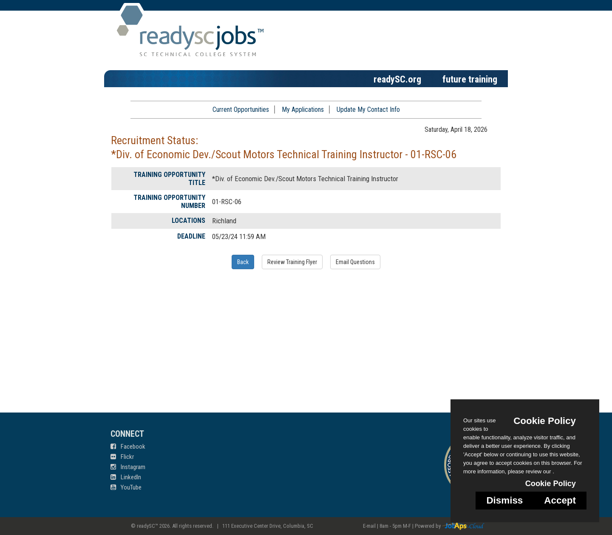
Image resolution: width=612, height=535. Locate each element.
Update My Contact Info (368, 109)
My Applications (303, 109)
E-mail (369, 526)
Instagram (127, 467)
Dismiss (504, 500)
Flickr (122, 457)
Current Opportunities (240, 109)
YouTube (126, 487)
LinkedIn (125, 477)
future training (469, 79)
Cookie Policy (544, 420)
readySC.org (397, 79)
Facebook (127, 446)
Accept (560, 500)
